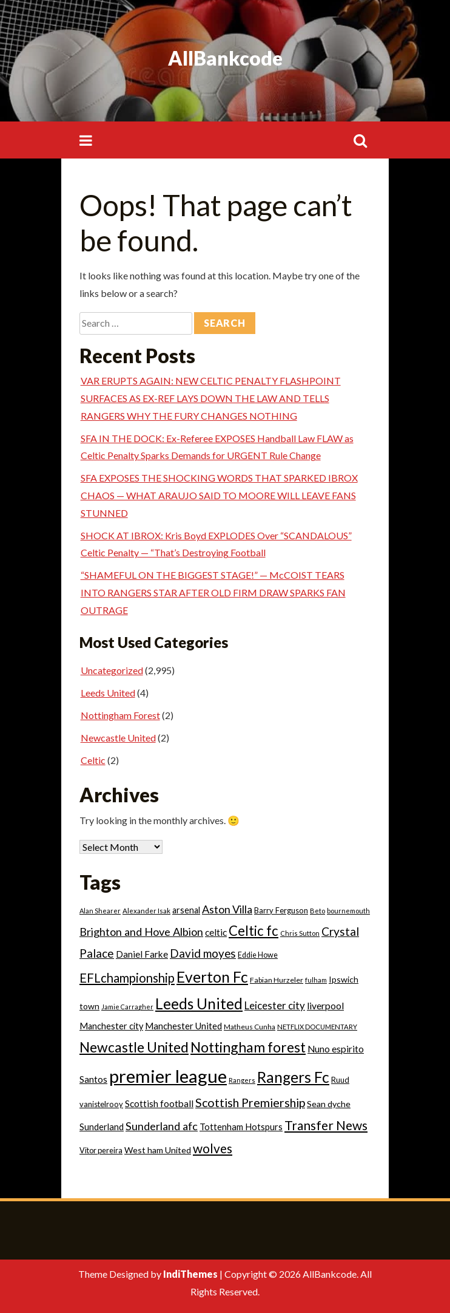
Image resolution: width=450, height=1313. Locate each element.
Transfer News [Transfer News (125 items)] (326, 1125)
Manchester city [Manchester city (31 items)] (111, 1026)
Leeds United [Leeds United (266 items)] (199, 1003)
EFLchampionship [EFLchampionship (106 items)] (127, 977)
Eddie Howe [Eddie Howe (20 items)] (258, 955)
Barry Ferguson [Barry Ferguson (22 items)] (281, 910)
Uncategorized (112, 670)
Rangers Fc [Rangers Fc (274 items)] (293, 1077)
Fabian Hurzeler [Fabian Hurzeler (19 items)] (276, 979)
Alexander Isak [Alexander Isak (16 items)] (146, 911)
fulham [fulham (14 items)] (316, 980)
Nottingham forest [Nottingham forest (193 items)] (248, 1047)
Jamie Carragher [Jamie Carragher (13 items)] (127, 1007)
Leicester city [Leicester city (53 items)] (274, 1005)
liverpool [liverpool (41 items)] (325, 1005)
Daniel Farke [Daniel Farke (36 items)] (142, 954)
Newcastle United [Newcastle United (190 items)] (134, 1047)
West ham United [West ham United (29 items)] (157, 1150)
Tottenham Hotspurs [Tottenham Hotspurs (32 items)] (241, 1127)
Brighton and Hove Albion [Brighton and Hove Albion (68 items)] (141, 931)
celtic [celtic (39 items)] (216, 932)
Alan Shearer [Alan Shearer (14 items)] (100, 911)
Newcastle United (118, 737)
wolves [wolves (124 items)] (212, 1148)
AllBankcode (225, 58)
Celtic (93, 760)
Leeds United (108, 692)
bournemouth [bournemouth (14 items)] (348, 911)
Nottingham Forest (120, 715)
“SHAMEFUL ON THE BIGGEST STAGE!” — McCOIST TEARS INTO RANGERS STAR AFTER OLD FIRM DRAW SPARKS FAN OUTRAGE (213, 592)
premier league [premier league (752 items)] (168, 1075)
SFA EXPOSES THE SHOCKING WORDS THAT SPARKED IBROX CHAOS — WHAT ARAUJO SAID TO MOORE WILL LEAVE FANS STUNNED (219, 495)
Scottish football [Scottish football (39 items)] (159, 1103)
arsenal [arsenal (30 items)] (186, 910)
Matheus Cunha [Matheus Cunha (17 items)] (249, 1026)
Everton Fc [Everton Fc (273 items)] (212, 977)
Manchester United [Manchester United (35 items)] (183, 1025)
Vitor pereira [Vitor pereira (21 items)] (101, 1150)
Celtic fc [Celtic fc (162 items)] (253, 931)
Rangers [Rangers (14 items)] (242, 1080)
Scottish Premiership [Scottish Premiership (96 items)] (250, 1103)
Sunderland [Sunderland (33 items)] (101, 1126)
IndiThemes (190, 1274)
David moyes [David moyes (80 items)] (203, 953)
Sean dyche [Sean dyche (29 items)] (329, 1104)
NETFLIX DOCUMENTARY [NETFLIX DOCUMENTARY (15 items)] (317, 1027)
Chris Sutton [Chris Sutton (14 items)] (300, 933)
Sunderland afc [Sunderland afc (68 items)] (162, 1126)
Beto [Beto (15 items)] (317, 911)
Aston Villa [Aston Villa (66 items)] (227, 909)
